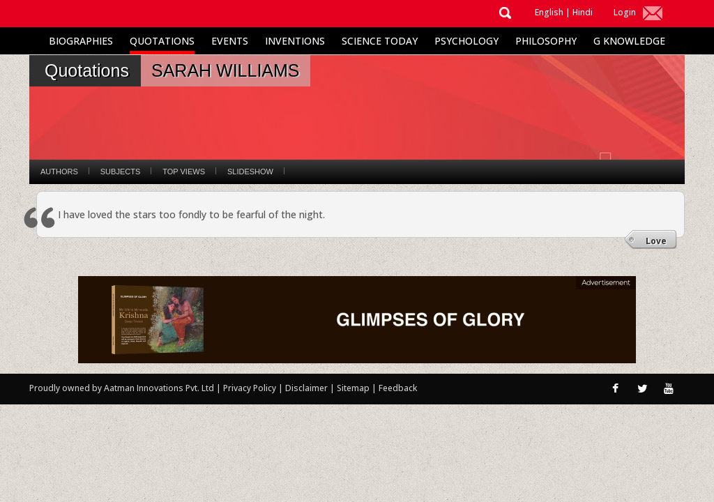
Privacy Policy (250, 388)
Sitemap (354, 388)
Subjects (120, 171)
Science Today (380, 40)
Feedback (398, 388)
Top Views (183, 171)
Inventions (295, 40)
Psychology (466, 40)
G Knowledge (629, 40)
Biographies (81, 40)
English (549, 12)
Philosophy (546, 40)
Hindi (582, 12)
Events (229, 40)
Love (656, 241)
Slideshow (250, 171)
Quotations (162, 40)
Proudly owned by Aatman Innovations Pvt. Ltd (121, 388)
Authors (59, 171)
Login (625, 12)
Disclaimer (306, 388)
